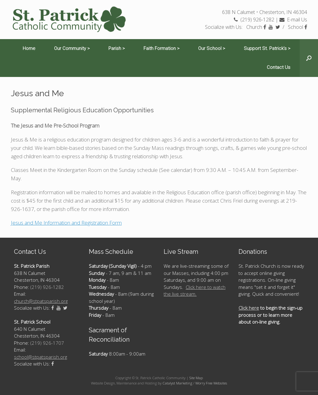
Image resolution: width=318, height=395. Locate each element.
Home (29, 48)
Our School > (211, 48)
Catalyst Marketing (177, 383)
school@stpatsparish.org (40, 357)
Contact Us (278, 67)
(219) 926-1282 (254, 19)
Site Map (196, 377)
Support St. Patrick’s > (267, 48)
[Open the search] (309, 58)
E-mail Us (293, 19)
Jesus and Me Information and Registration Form (66, 222)
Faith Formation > (161, 48)
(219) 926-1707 (47, 343)
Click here (248, 308)
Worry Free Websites (211, 383)
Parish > (116, 48)
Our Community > (72, 48)
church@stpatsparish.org (41, 301)
